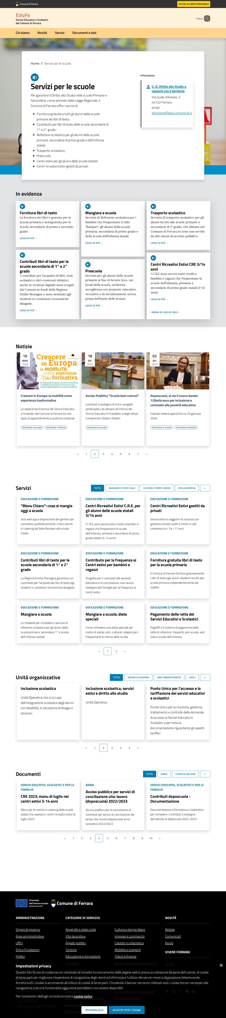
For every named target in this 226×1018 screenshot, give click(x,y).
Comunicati (173, 936)
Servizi (59, 32)
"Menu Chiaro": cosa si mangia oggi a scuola (46, 508)
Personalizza (94, 1010)
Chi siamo (23, 32)
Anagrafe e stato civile (81, 929)
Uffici (19, 942)
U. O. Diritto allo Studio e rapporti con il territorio (169, 88)
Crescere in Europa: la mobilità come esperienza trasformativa (46, 398)
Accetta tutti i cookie (127, 1010)
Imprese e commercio (130, 936)
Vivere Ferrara (177, 952)
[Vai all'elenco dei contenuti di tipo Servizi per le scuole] (32, 427)
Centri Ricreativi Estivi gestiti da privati (177, 508)
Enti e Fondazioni (27, 949)
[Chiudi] (221, 965)
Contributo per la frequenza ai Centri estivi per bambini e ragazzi (111, 565)
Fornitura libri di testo (38, 213)
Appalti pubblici (76, 942)
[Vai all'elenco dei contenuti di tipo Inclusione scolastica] (186, 427)
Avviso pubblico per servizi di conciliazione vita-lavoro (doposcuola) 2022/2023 (110, 796)
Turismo (71, 949)
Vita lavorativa (75, 936)
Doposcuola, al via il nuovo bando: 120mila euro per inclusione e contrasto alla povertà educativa (174, 400)
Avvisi (169, 942)
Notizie (170, 929)
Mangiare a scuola (100, 213)
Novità (42, 32)
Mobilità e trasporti (128, 949)
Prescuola (93, 271)
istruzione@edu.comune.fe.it (172, 112)
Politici (20, 956)
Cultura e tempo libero (130, 929)
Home (35, 63)
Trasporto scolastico (168, 213)
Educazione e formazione (83, 956)
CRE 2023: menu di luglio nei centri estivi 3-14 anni (45, 798)
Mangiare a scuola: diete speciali (106, 616)
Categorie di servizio (83, 917)
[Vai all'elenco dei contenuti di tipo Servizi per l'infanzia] (56, 427)
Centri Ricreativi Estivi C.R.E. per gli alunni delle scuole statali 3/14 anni (113, 510)
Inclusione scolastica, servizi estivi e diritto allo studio (110, 690)
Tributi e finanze (125, 956)
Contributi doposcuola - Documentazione (170, 798)
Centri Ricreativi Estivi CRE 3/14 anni (178, 266)
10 (150, 838)
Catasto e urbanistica (129, 942)
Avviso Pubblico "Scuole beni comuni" (112, 395)
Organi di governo (28, 929)
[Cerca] (206, 18)
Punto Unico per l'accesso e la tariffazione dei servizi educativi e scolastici (177, 693)
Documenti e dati (84, 32)
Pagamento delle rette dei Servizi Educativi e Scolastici (174, 616)
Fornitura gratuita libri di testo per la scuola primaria (176, 562)
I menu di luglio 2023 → (166, 312)
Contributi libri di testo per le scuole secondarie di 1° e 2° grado (44, 266)
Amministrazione (30, 917)
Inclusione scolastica (38, 688)
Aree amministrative (30, 936)
